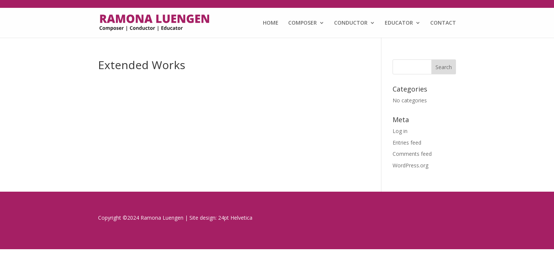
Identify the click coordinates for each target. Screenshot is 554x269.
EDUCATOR (399, 23)
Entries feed (407, 142)
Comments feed (412, 153)
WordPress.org (410, 165)
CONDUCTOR (351, 23)
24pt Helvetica (235, 217)
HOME (270, 23)
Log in (400, 130)
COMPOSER (302, 23)
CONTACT (443, 23)
